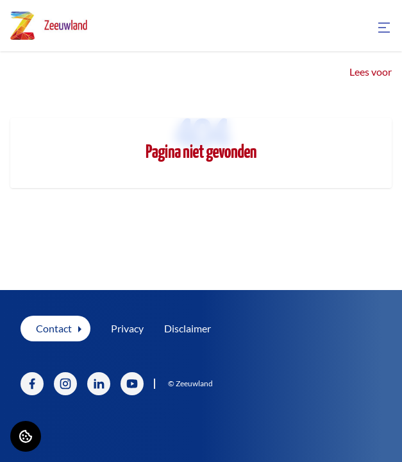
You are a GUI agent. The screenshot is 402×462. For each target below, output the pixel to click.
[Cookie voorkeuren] (25, 436)
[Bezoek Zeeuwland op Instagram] (65, 383)
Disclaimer (187, 328)
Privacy (127, 328)
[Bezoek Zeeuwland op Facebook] (32, 383)
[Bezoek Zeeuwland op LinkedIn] (98, 383)
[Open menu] (384, 27)
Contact (54, 328)
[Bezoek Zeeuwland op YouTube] (132, 383)
